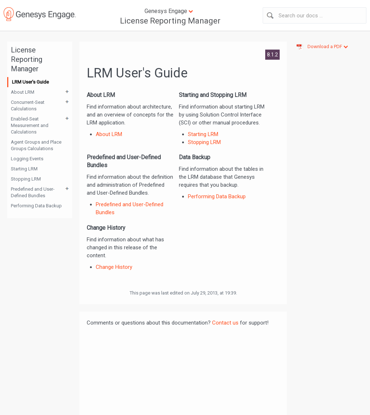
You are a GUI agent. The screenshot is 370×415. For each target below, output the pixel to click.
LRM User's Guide (30, 82)
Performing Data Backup (36, 205)
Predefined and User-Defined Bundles (33, 192)
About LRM (22, 92)
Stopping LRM (26, 179)
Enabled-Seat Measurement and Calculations (29, 125)
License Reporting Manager (170, 20)
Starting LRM (24, 168)
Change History (114, 267)
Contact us (225, 322)
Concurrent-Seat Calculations (27, 105)
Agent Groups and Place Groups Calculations (36, 145)
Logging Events (27, 158)
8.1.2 (272, 54)
